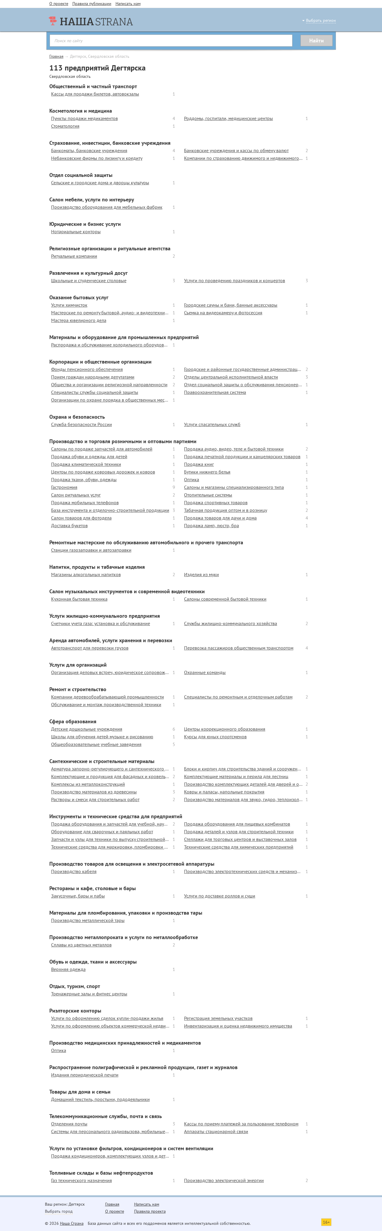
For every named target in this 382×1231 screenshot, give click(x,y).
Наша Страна (72, 1223)
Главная (56, 56)
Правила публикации (91, 3)
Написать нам (128, 3)
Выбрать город (59, 1211)
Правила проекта (150, 1211)
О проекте (58, 3)
